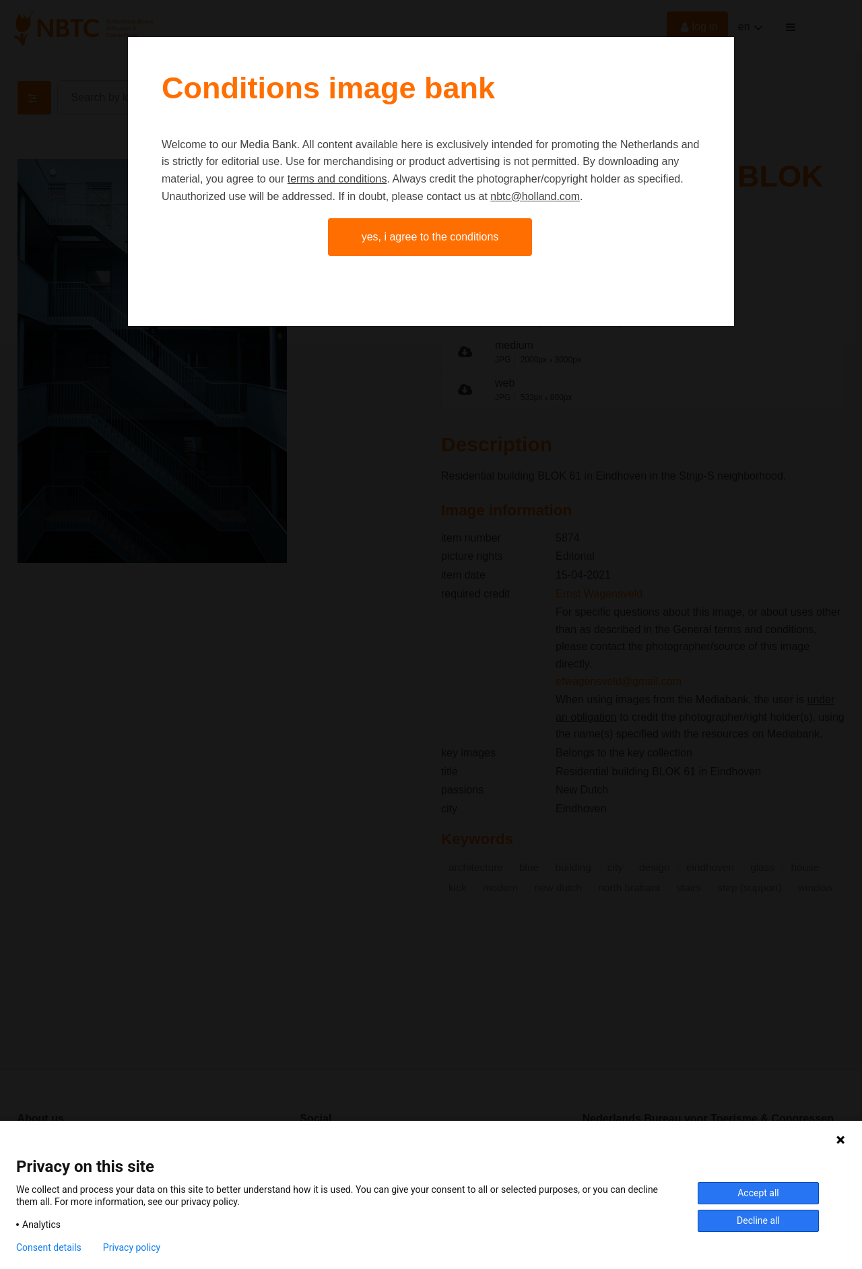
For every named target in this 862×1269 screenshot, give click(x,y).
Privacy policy (131, 1247)
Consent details (48, 1247)
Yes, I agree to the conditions (430, 236)
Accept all (758, 1192)
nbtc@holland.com (535, 196)
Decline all (758, 1220)
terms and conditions (337, 179)
